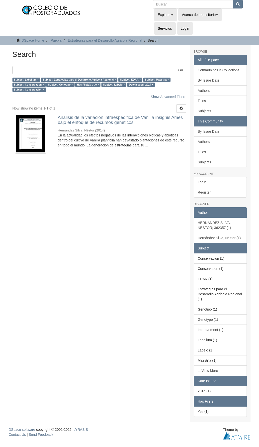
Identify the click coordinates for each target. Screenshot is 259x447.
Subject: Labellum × (26, 79)
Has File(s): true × (88, 84)
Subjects (204, 111)
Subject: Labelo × (114, 84)
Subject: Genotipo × (60, 84)
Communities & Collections (218, 70)
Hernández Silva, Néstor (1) (219, 238)
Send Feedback (41, 435)
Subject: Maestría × (157, 79)
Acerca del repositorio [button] (200, 15)
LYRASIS (81, 430)
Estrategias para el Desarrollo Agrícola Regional (105, 40)
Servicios (165, 28)
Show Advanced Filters (168, 97)
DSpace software (22, 430)
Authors (204, 91)
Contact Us (17, 435)
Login (202, 182)
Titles (202, 101)
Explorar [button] (165, 15)
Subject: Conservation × (29, 84)
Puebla (56, 40)
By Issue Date (208, 80)
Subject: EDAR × (130, 79)
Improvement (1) (210, 330)
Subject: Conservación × (29, 89)
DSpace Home (32, 40)
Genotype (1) (208, 320)
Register (204, 192)
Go (180, 70)
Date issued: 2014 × (141, 84)
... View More (208, 371)
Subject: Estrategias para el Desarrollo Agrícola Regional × (79, 79)
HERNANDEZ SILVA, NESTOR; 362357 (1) (214, 225)
